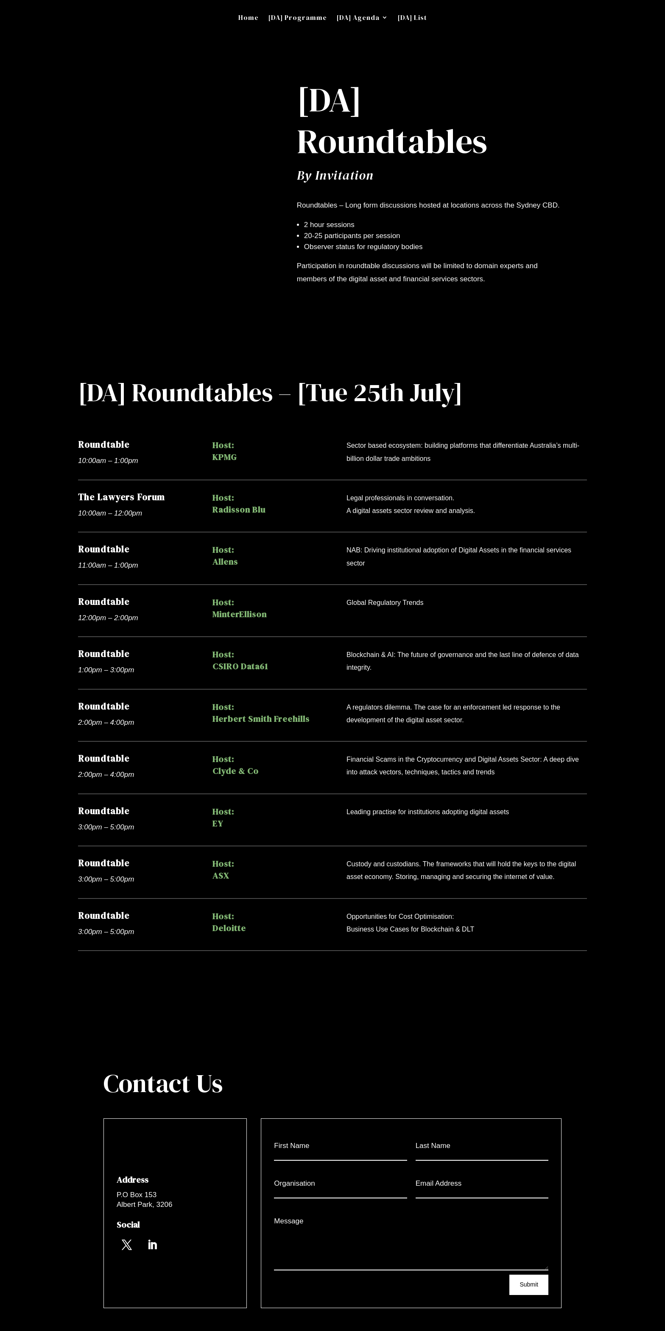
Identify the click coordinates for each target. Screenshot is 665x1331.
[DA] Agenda (358, 18)
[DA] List (412, 18)
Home (248, 18)
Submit (529, 1284)
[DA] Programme (297, 18)
